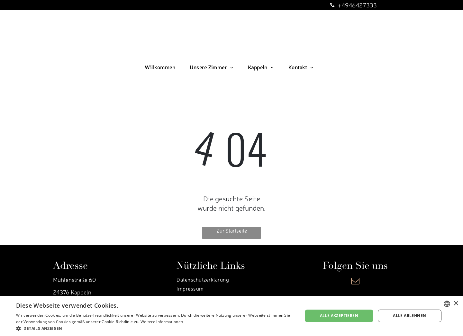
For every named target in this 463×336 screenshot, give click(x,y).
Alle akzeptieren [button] (339, 315)
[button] (155, 328)
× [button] (455, 303)
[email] (355, 282)
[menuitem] (162, 67)
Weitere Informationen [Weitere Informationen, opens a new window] (162, 321)
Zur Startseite (231, 230)
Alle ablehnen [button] (409, 315)
